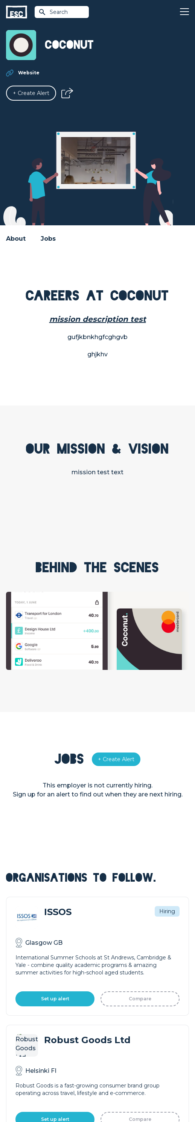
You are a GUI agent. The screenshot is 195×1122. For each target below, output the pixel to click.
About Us (110, 996)
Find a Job (111, 938)
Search (53, 12)
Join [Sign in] (103, 925)
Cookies (137, 1077)
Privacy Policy (107, 1077)
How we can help (29, 996)
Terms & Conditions (65, 1077)
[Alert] (31, 93)
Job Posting (22, 1009)
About (16, 238)
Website (29, 72)
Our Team (110, 1009)
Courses (108, 950)
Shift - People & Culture (37, 1035)
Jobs (48, 238)
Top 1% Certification (32, 1022)
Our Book (110, 1022)
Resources (111, 963)
